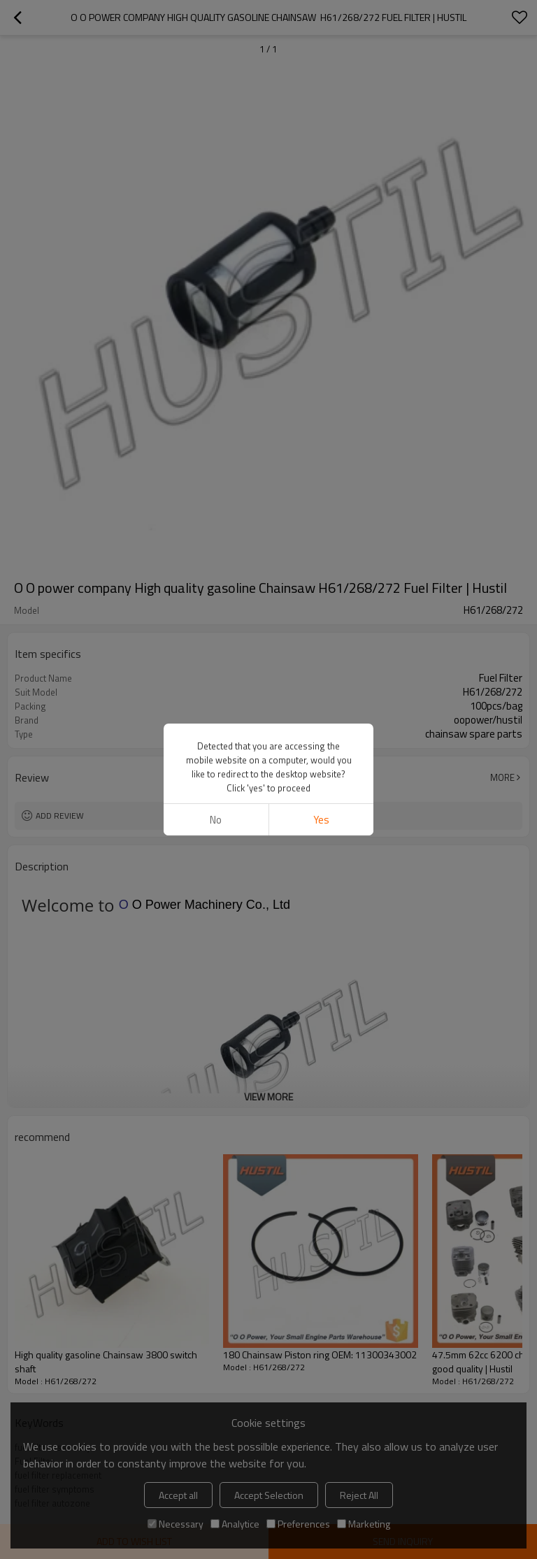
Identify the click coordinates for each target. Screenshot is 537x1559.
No (216, 820)
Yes (321, 820)
